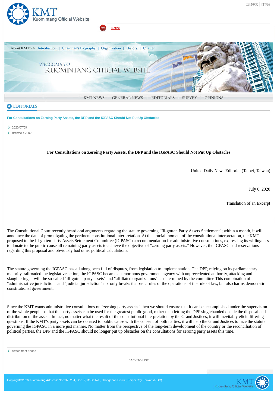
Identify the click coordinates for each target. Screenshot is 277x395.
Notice (115, 28)
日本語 (265, 4)
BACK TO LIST (138, 360)
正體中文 (252, 4)
